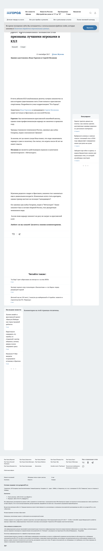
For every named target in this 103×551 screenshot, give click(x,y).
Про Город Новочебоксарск (27, 462)
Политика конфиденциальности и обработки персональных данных (22, 533)
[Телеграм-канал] (92, 462)
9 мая (68, 14)
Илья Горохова (26, 110)
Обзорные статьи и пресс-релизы (37, 477)
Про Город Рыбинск (40, 462)
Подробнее (81, 530)
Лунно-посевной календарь (86, 20)
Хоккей (15, 47)
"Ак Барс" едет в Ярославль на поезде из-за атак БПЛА (37, 281)
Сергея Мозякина (52, 110)
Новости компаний (9, 477)
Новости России (46, 12)
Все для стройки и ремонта (38, 20)
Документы (38, 466)
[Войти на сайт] (95, 13)
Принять (90, 28)
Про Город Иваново (40, 459)
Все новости (30, 12)
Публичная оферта (9, 470)
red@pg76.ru (25, 498)
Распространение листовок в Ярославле (14, 512)
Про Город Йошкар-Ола (57, 459)
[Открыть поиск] (90, 13)
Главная (53, 479)
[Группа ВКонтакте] (83, 462)
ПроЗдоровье (63, 12)
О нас (52, 477)
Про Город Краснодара (26, 466)
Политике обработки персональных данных (31, 28)
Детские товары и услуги (15, 20)
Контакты (6, 479)
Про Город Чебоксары (72, 462)
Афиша (28, 14)
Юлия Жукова (58, 54)
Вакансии (77, 12)
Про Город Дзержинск (25, 459)
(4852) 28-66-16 (21, 497)
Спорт (23, 47)
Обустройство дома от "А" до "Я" (48, 14)
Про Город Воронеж (9, 459)
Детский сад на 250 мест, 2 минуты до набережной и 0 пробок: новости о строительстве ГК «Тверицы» (37, 300)
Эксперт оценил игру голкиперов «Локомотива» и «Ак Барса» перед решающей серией (37, 289)
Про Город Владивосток (10, 466)
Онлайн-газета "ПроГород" (58, 466)
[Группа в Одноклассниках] (88, 462)
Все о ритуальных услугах (62, 20)
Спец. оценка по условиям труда (12, 526)
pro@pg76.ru (28, 497)
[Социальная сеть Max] (83, 466)
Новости (30, 479)
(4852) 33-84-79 (17, 498)
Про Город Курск (70, 459)
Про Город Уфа (55, 462)
